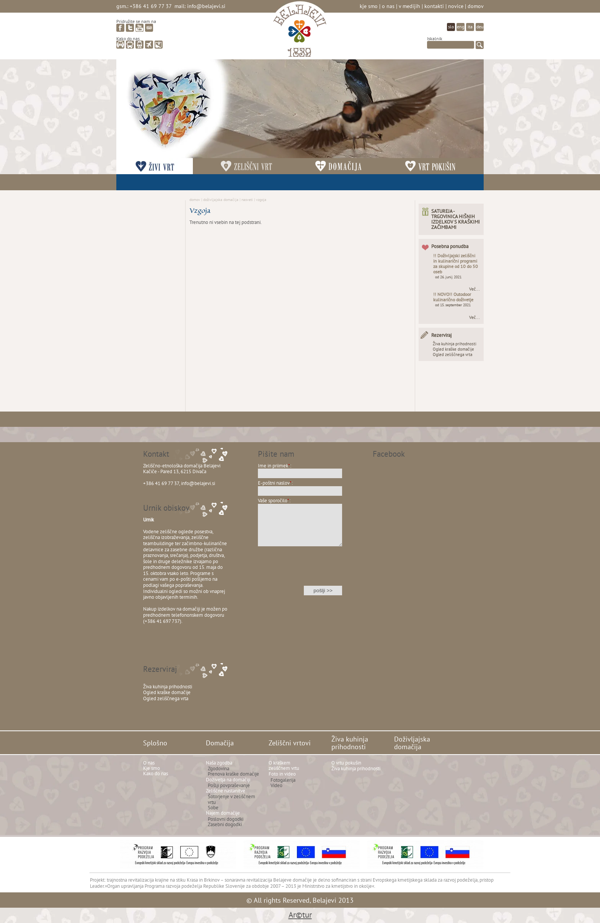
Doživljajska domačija (220, 199)
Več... (474, 289)
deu (479, 26)
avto (120, 45)
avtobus (130, 45)
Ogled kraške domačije (453, 349)
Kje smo (369, 6)
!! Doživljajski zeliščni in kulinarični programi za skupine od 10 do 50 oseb (455, 263)
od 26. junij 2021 (448, 276)
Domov (476, 6)
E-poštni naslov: (275, 483)
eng (460, 26)
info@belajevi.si (206, 6)
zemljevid (159, 45)
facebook (120, 28)
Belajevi (299, 32)
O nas (388, 6)
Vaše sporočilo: (274, 500)
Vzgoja (261, 199)
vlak (139, 45)
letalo (149, 45)
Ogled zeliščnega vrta (452, 354)
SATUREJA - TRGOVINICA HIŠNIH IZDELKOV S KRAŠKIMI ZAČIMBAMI (455, 219)
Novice (455, 6)
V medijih (409, 6)
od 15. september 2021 (453, 304)
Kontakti (434, 6)
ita (470, 26)
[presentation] (300, 571)
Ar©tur (300, 915)
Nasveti (247, 199)
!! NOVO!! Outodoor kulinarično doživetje (453, 296)
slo (451, 26)
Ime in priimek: (274, 465)
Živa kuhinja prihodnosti (454, 343)
